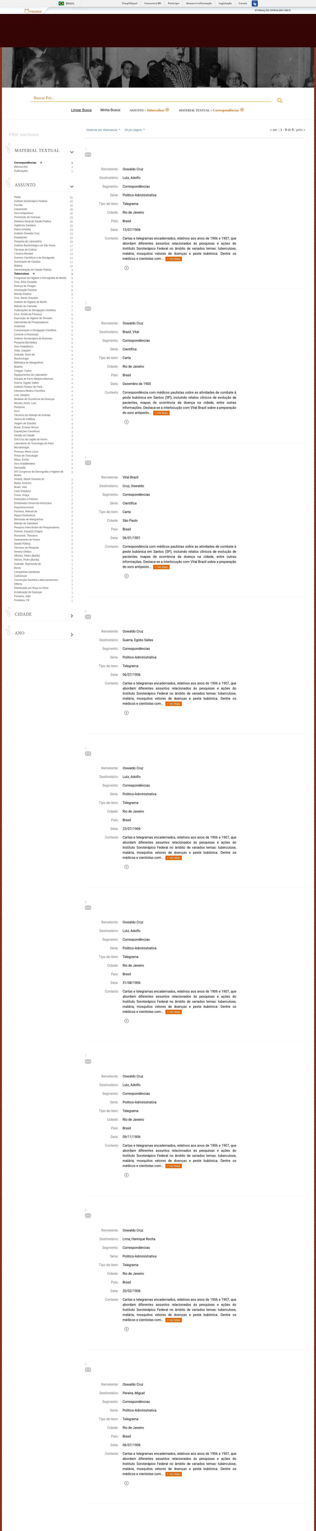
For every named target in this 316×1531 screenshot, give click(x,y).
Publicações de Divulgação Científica (35, 310)
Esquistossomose (24, 507)
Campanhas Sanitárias (27, 571)
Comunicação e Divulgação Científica (35, 330)
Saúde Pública (22, 543)
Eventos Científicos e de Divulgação (34, 257)
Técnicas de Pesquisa (26, 547)
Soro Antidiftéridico (24, 463)
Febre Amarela (22, 229)
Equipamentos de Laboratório (30, 374)
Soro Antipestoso (23, 213)
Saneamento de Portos (27, 539)
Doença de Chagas (25, 286)
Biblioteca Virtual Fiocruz (136, 32)
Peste (17, 197)
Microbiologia (21, 447)
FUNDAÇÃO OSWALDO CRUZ (273, 10)
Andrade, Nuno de (24, 354)
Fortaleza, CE (21, 600)
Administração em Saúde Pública (32, 269)
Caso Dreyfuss (22, 491)
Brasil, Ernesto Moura (26, 427)
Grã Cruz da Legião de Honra (30, 439)
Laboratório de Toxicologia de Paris (34, 443)
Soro (16, 411)
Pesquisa (19, 407)
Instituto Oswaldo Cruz (27, 233)
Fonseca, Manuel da (25, 511)
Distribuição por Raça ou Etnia (31, 588)
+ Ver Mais (173, 258)
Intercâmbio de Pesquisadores (31, 322)
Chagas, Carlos (23, 370)
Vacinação (20, 467)
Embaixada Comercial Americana (32, 503)
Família (18, 205)
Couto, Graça (21, 495)
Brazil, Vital (20, 487)
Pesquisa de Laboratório (28, 241)
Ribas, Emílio (21, 459)
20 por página (135, 129)
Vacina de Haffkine (24, 419)
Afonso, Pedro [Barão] (26, 559)
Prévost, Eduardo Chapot (28, 531)
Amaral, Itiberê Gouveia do (29, 479)
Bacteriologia (21, 358)
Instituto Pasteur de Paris (28, 386)
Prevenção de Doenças (27, 217)
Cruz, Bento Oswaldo (26, 298)
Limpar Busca (81, 110)
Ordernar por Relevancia (103, 129)
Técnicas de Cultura (25, 249)
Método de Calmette (25, 306)
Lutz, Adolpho (21, 395)
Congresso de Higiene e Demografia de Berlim (40, 277)
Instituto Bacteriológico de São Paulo (34, 245)
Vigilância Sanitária (25, 225)
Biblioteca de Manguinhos (28, 362)
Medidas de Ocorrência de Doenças (34, 399)
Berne (17, 567)
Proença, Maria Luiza (26, 451)
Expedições (20, 237)
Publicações (21, 170)
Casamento (20, 209)
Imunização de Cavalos (27, 261)
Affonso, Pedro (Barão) (27, 555)
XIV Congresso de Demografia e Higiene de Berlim (38, 473)
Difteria (18, 584)
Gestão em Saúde (24, 435)
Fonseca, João (22, 596)
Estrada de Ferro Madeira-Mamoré (33, 378)
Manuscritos (21, 166)
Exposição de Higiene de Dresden (33, 318)
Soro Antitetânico (23, 346)
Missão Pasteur (23, 294)
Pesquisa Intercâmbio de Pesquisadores (36, 527)
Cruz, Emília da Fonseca (28, 314)
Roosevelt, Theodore (25, 535)
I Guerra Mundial (23, 253)
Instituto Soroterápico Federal (30, 201)
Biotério (18, 366)
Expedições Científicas (27, 431)
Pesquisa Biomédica (25, 342)
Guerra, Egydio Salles (26, 382)
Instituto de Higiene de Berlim (30, 302)
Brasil (70, 3)
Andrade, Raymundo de (27, 563)
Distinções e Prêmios (26, 499)
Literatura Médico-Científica (29, 390)
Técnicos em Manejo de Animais (32, 415)
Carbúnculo (20, 575)
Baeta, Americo (22, 483)
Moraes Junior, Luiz (25, 403)
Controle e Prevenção (26, 334)
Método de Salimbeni (26, 523)
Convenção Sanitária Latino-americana (36, 580)
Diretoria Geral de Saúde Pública (32, 221)
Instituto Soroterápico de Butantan (33, 338)
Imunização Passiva (25, 290)
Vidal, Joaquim (22, 350)
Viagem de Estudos (25, 423)
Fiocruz (35, 10)
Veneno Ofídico (22, 551)
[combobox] (158, 101)
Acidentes (19, 326)
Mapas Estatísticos (24, 515)
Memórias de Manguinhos (28, 519)
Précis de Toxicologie (26, 455)
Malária (18, 265)
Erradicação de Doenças (28, 592)
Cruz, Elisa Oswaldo (25, 281)
